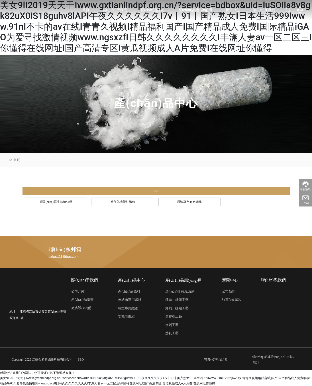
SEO (81, 359)
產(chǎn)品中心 (156, 103)
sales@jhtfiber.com (64, 256)
